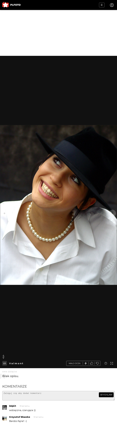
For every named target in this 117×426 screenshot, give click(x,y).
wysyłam (106, 394)
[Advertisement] (58, 32)
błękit (12, 407)
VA (4, 363)
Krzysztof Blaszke (19, 418)
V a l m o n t (16, 363)
